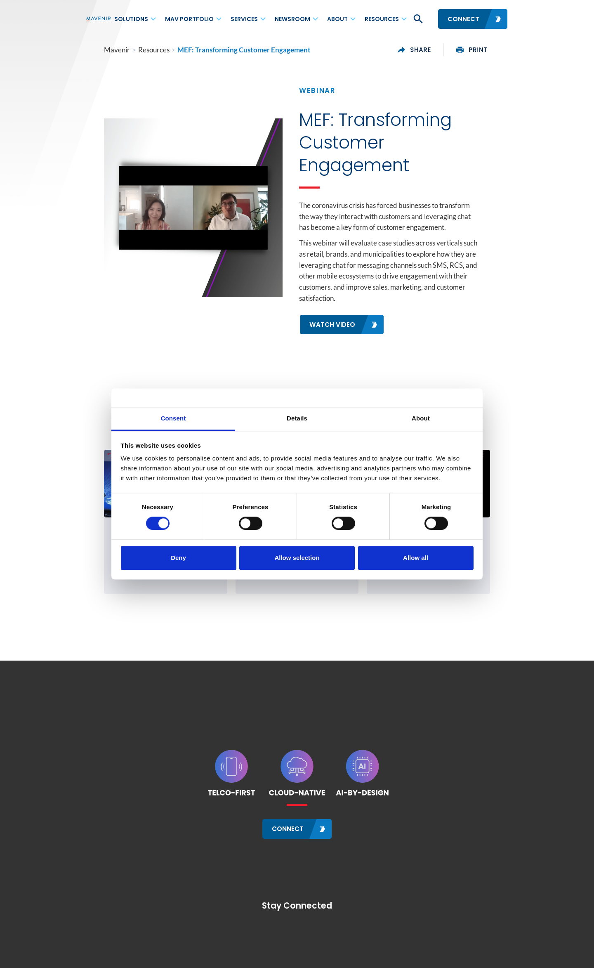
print (490, 50)
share (432, 50)
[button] (417, 19)
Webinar (317, 90)
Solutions (131, 19)
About (337, 19)
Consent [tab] (173, 418)
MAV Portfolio (189, 19)
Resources (382, 19)
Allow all (415, 557)
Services (244, 19)
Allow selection (296, 557)
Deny (178, 557)
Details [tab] (297, 418)
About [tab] (421, 418)
